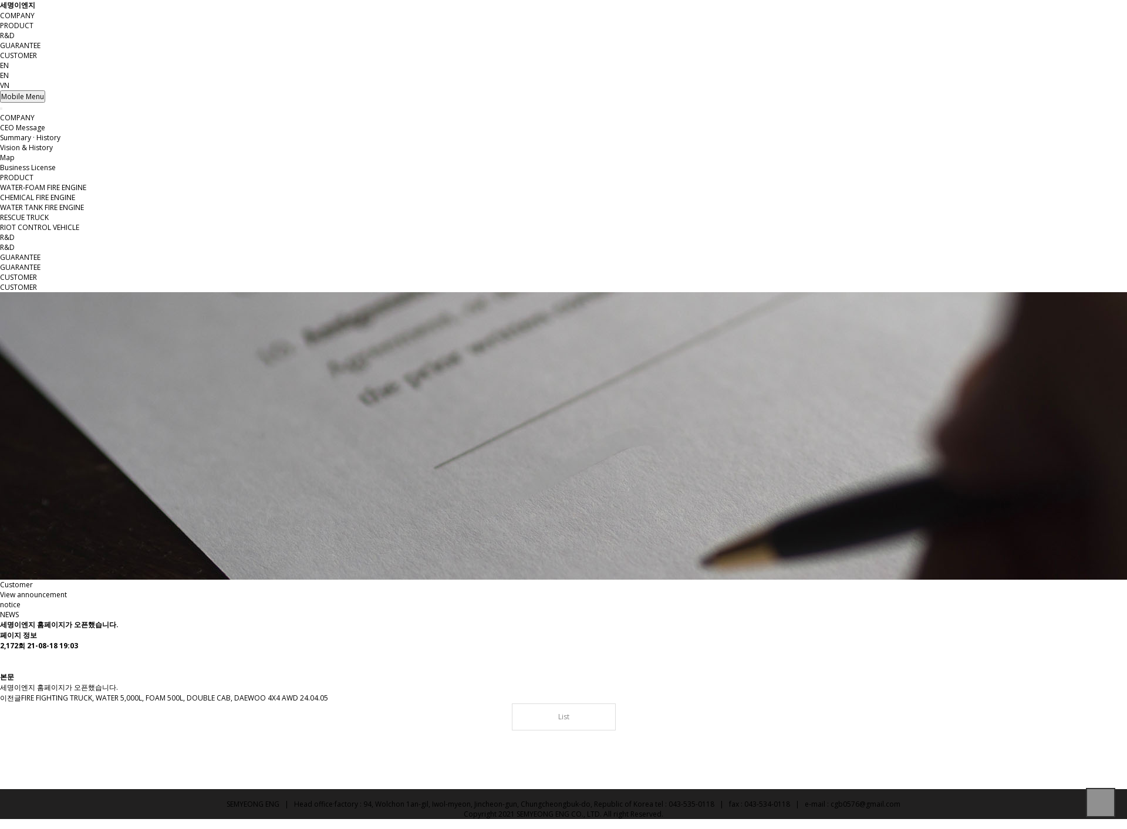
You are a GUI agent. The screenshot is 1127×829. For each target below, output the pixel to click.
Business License (28, 167)
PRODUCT (16, 26)
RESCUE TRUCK (24, 217)
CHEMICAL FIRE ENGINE (37, 197)
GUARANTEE (20, 45)
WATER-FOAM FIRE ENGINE (43, 187)
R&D (7, 35)
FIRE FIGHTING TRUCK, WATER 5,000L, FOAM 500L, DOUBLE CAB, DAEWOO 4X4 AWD (159, 698)
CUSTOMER (18, 55)
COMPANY (17, 16)
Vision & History (26, 148)
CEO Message (22, 128)
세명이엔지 (17, 5)
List (563, 717)
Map (7, 158)
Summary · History (30, 138)
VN (4, 85)
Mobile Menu (22, 96)
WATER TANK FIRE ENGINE (42, 207)
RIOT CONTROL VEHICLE (39, 227)
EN (4, 75)
